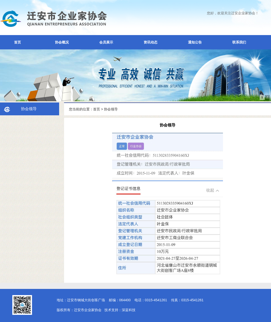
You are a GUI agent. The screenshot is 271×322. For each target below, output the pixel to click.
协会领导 (111, 109)
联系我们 (239, 42)
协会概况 (62, 42)
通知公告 (195, 42)
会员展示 (106, 42)
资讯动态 (150, 42)
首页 (17, 42)
